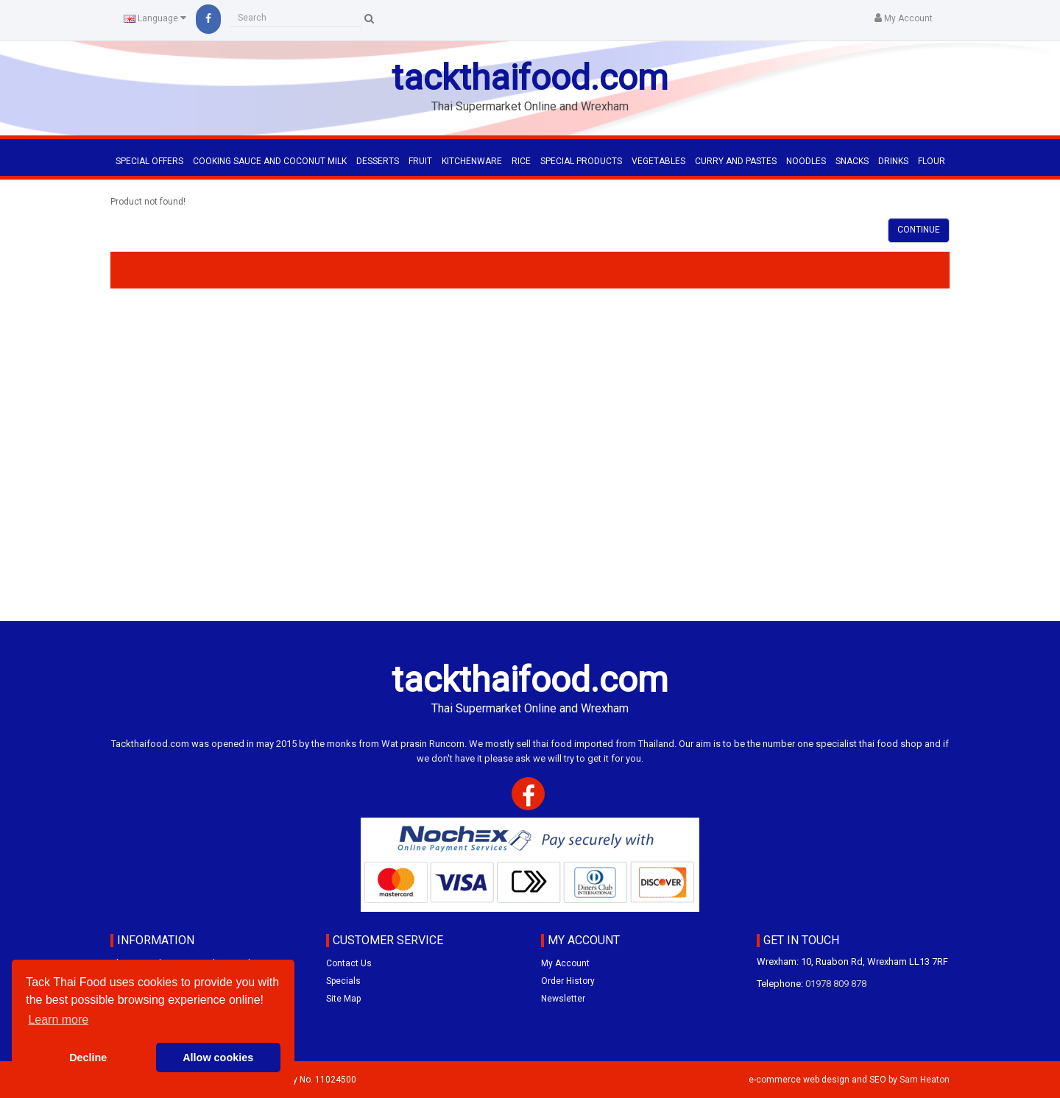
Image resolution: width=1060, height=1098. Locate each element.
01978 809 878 (835, 983)
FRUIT (420, 161)
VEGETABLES (658, 161)
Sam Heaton (925, 1079)
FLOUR (931, 161)
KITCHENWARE (472, 161)
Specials (343, 981)
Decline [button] (88, 1057)
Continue (918, 229)
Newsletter (563, 998)
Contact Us (349, 963)
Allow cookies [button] (218, 1057)
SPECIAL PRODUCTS (581, 161)
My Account (565, 963)
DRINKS (893, 161)
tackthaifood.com (530, 78)
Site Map (343, 998)
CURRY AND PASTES (736, 161)
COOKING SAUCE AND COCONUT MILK (270, 161)
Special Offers (149, 161)
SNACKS (852, 161)
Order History (568, 981)
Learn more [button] (58, 1019)
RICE (521, 161)
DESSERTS (377, 161)
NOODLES (806, 161)
